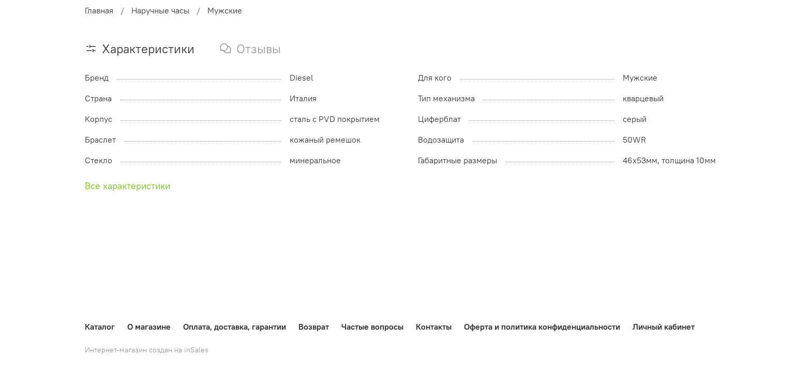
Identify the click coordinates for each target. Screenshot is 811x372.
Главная (99, 10)
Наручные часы (160, 10)
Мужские (224, 10)
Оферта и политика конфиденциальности (542, 326)
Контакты (434, 326)
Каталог (100, 326)
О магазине (149, 326)
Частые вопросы (372, 326)
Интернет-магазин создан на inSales (146, 349)
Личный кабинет (664, 326)
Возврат (313, 326)
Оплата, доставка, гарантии (234, 326)
